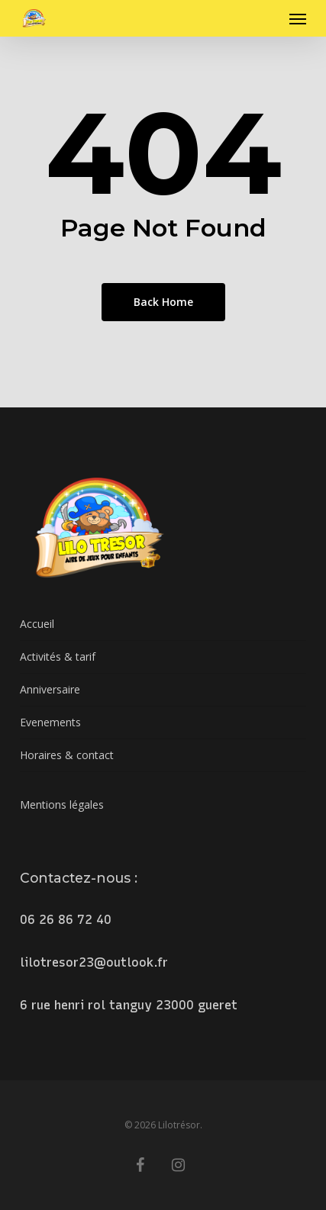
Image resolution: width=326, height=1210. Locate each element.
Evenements (50, 722)
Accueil (37, 623)
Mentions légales (62, 804)
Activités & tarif (57, 656)
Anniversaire (50, 689)
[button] (297, 18)
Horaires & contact (67, 755)
